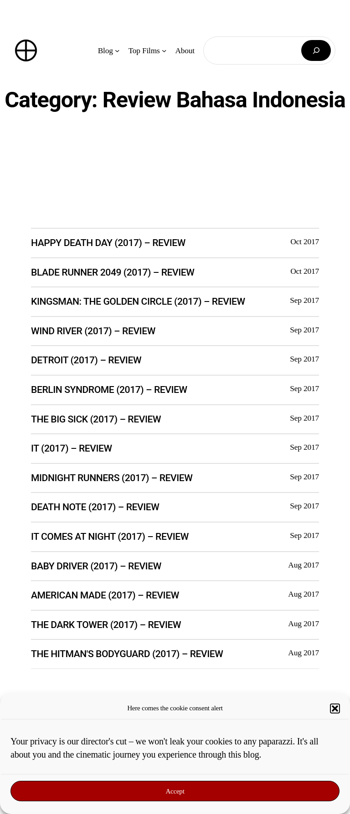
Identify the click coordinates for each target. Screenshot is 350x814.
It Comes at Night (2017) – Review (110, 536)
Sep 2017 (304, 300)
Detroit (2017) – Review (86, 360)
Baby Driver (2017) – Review (96, 566)
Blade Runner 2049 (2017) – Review (112, 272)
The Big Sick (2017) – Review (96, 419)
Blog (105, 50)
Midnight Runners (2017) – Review (111, 477)
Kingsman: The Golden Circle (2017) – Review (138, 301)
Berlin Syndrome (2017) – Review (109, 389)
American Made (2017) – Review (105, 595)
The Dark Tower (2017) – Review (106, 624)
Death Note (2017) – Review (95, 507)
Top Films (144, 50)
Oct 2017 (304, 241)
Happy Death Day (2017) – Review (108, 242)
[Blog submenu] (117, 50)
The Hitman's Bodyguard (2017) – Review (127, 653)
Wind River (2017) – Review (93, 331)
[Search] (316, 50)
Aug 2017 (303, 564)
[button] (335, 708)
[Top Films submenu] (164, 50)
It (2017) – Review (71, 448)
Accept (174, 791)
